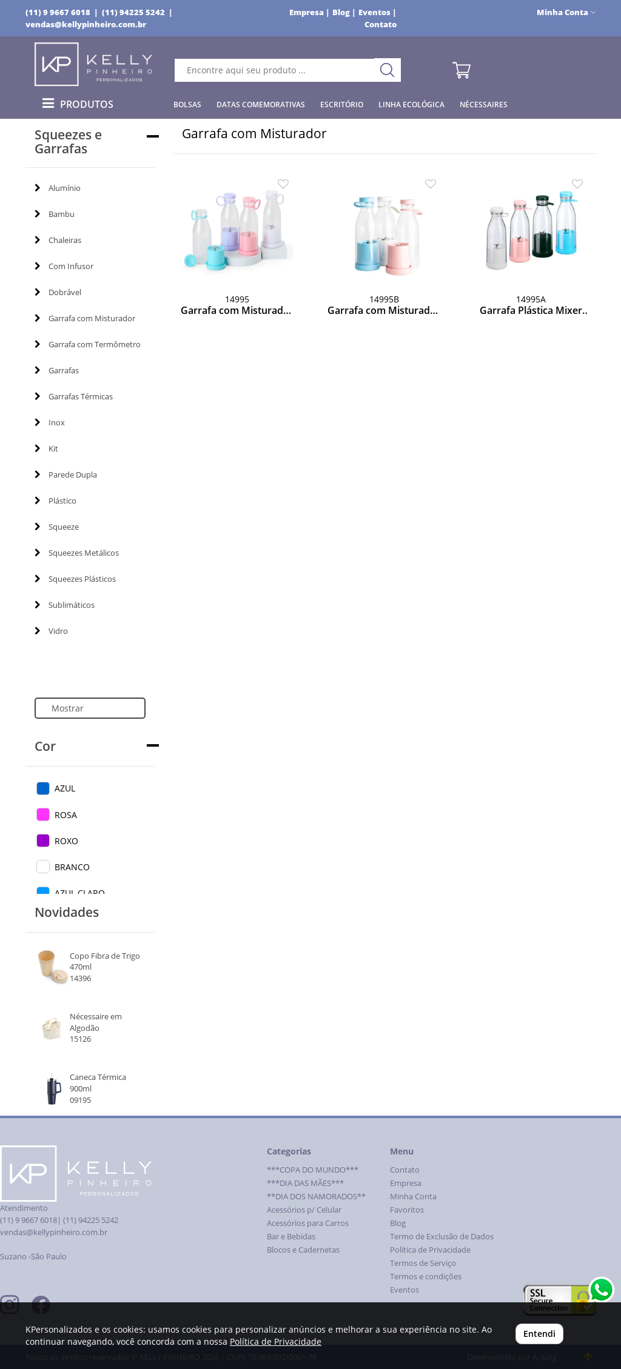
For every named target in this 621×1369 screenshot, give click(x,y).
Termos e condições (426, 1276)
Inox (50, 422)
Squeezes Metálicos (77, 552)
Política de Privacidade (430, 1250)
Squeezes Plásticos (75, 578)
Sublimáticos (65, 604)
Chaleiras (58, 240)
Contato (380, 24)
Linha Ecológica (411, 104)
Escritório (341, 104)
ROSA (66, 815)
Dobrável (58, 292)
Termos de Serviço (423, 1263)
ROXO (66, 841)
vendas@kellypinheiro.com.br (85, 24)
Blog (398, 1223)
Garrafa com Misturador (85, 318)
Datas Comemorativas (261, 104)
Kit (46, 448)
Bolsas (187, 104)
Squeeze (57, 526)
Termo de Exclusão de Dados (442, 1236)
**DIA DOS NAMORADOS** (316, 1196)
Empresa (405, 1183)
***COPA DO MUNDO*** (312, 1170)
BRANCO (72, 867)
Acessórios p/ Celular (304, 1210)
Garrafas (57, 370)
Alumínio (58, 187)
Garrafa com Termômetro (88, 344)
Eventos (404, 1290)
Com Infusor (64, 266)
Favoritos (407, 1210)
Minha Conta (413, 1196)
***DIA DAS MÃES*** (305, 1183)
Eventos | (377, 12)
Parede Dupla (66, 474)
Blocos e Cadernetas (303, 1250)
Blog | (344, 12)
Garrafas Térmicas (74, 396)
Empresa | (309, 12)
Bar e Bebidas (291, 1236)
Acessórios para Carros (308, 1223)
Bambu (55, 213)
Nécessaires (484, 104)
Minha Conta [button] (566, 12)
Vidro (51, 630)
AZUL (65, 788)
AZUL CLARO (80, 893)
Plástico (55, 500)
